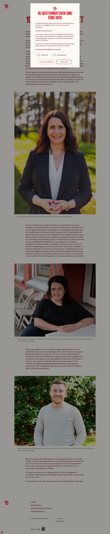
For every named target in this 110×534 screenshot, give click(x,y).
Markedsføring (58, 55)
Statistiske (41, 55)
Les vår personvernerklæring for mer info (48, 49)
